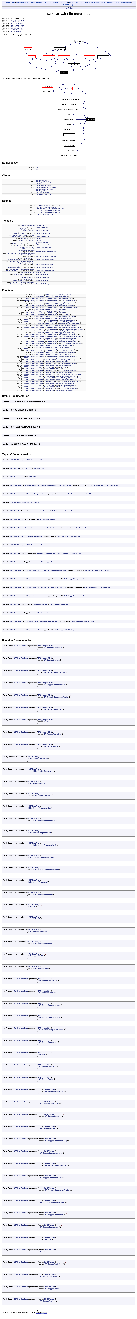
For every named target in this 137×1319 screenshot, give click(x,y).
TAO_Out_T (22, 231)
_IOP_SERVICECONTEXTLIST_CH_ (47, 217)
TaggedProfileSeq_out (43, 239)
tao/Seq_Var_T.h (16, 28)
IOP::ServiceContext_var (48, 522)
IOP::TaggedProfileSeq (43, 185)
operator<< (39, 362)
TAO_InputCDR (49, 364)
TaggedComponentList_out (45, 267)
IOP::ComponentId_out (36, 463)
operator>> (39, 364)
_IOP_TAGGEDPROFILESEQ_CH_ (47, 210)
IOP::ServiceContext (42, 195)
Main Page (10, 2)
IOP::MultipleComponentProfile (46, 190)
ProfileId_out (40, 228)
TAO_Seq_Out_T (18, 238)
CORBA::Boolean (29, 301)
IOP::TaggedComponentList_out (97, 573)
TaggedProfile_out (42, 233)
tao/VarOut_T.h (16, 32)
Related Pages (69, 5)
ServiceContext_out (42, 280)
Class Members (112, 2)
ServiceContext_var (42, 277)
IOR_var (38, 241)
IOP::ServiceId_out (34, 548)
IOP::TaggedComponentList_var (77, 582)
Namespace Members (96, 2)
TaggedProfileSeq (19, 236)
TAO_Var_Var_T (20, 230)
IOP (37, 170)
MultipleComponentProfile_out (46, 259)
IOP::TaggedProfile (42, 183)
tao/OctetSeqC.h (16, 34)
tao (71, 8)
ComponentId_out (42, 245)
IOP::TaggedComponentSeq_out (97, 590)
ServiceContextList (18, 283)
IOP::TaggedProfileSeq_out (83, 624)
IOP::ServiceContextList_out (86, 531)
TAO (67, 8)
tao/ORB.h (14, 23)
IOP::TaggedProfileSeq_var (66, 633)
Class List (64, 2)
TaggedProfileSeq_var (43, 236)
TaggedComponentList (15, 262)
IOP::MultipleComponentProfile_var (80, 497)
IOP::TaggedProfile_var (46, 616)
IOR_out (38, 243)
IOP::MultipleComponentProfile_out (104, 488)
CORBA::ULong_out (28, 228)
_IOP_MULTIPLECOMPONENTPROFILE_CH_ (50, 212)
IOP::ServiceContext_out (62, 514)
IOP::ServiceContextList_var (69, 539)
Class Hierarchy (37, 2)
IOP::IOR (38, 186)
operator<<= (40, 297)
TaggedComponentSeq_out (45, 273)
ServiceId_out (40, 275)
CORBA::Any (49, 297)
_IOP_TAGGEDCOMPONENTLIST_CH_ (48, 213)
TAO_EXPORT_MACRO (43, 208)
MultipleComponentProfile (27, 253)
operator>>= (40, 301)
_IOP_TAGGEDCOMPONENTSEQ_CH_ (48, 215)
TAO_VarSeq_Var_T (28, 235)
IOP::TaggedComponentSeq (45, 194)
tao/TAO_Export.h (17, 21)
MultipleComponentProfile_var (46, 254)
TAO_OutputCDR (49, 362)
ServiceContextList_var (43, 283)
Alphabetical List (51, 2)
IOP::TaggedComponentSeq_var (77, 599)
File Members (125, 2)
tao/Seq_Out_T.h (16, 30)
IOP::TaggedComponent (44, 188)
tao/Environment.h (17, 25)
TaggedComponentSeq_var (45, 270)
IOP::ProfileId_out (34, 505)
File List (82, 2)
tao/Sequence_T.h (17, 27)
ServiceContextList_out (43, 287)
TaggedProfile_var (42, 230)
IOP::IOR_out (38, 471)
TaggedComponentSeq (15, 270)
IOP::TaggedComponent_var (52, 565)
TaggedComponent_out (43, 250)
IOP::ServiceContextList (44, 197)
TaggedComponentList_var (44, 262)
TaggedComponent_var (43, 247)
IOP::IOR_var (34, 480)
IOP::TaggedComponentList (45, 192)
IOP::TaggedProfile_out (58, 607)
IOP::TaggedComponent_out (69, 556)
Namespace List (22, 2)
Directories (73, 2)
